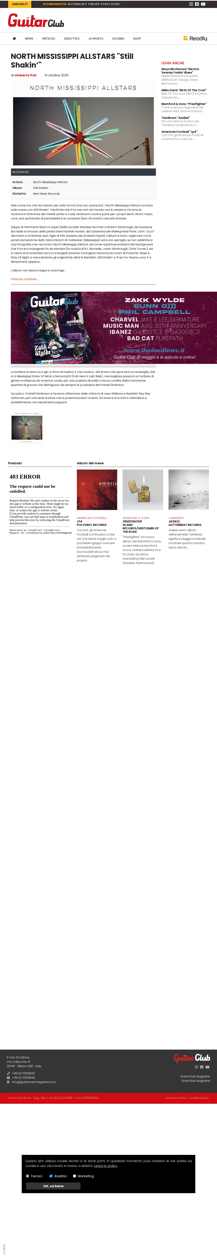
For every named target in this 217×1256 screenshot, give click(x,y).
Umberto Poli (25, 75)
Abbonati (20, 4)
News (29, 38)
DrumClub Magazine (196, 1081)
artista (17, 182)
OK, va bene (53, 1186)
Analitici (60, 1176)
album (17, 188)
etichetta (19, 194)
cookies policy (199, 1098)
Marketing (86, 1176)
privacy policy (176, 1098)
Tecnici (36, 1176)
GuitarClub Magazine (195, 1076)
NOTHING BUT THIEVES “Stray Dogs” (94, 4)
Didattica (72, 38)
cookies (4, 1249)
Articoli (48, 38)
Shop (137, 38)
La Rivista (96, 38)
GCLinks (118, 38)
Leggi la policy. (106, 1166)
